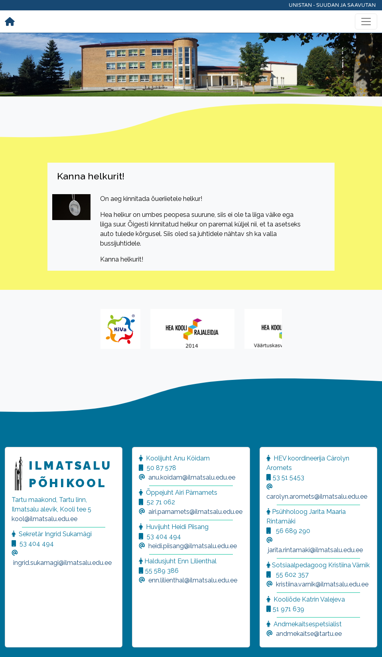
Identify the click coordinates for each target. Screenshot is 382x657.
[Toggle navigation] (366, 22)
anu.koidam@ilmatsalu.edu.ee (191, 477)
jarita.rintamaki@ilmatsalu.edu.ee (315, 550)
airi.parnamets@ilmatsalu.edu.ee (195, 511)
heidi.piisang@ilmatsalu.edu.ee (192, 546)
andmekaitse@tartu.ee (309, 633)
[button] (16, 641)
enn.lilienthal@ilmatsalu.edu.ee (192, 580)
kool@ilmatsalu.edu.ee (44, 519)
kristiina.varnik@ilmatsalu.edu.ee (322, 584)
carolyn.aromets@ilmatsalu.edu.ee (316, 496)
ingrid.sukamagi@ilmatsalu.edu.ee (62, 563)
